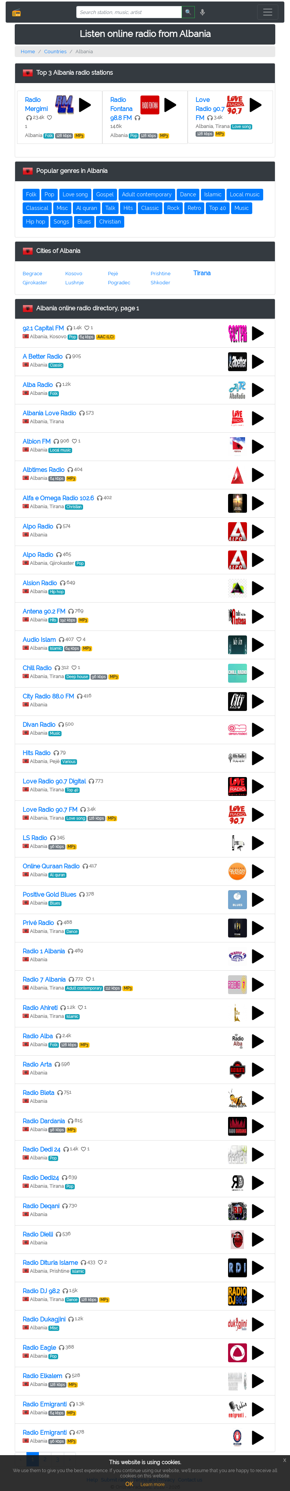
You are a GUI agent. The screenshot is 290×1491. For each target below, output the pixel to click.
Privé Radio (38, 923)
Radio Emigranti (44, 1404)
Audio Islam (39, 639)
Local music (245, 194)
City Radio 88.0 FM (48, 696)
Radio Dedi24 (41, 1177)
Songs (61, 222)
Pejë (113, 273)
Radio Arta (37, 1064)
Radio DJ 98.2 (41, 1291)
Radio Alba (38, 1036)
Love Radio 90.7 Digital (54, 781)
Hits (128, 208)
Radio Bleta (38, 1092)
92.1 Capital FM (43, 328)
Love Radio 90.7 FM (210, 109)
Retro (194, 208)
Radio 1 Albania (44, 951)
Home (28, 51)
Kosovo (73, 273)
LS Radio (35, 838)
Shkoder (160, 282)
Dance (188, 194)
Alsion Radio (40, 583)
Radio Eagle (39, 1347)
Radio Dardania (44, 1121)
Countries (55, 51)
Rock (173, 208)
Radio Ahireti (40, 1007)
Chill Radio (37, 668)
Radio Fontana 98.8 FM (121, 109)
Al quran (86, 208)
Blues (84, 222)
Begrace (32, 273)
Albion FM (37, 441)
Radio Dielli (38, 1234)
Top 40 (217, 208)
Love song (75, 194)
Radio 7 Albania (44, 979)
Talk (110, 208)
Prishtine (161, 273)
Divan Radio (39, 724)
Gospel (105, 194)
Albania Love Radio (49, 413)
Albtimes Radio (44, 469)
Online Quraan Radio (51, 866)
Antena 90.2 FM (44, 611)
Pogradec (119, 282)
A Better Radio (43, 356)
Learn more (152, 1484)
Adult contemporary (147, 194)
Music (241, 208)
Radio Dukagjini (44, 1319)
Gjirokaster (35, 282)
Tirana (202, 273)
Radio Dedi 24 (41, 1149)
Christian (110, 222)
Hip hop (35, 222)
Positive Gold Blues (49, 894)
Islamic (213, 194)
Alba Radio (38, 385)
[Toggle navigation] (267, 12)
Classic (150, 208)
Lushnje (74, 282)
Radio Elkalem (42, 1376)
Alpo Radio (38, 526)
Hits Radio (37, 753)
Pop (49, 194)
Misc (62, 208)
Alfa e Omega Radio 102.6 (58, 498)
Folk (31, 194)
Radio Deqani (41, 1206)
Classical (37, 208)
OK (129, 1484)
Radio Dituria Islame (50, 1262)
